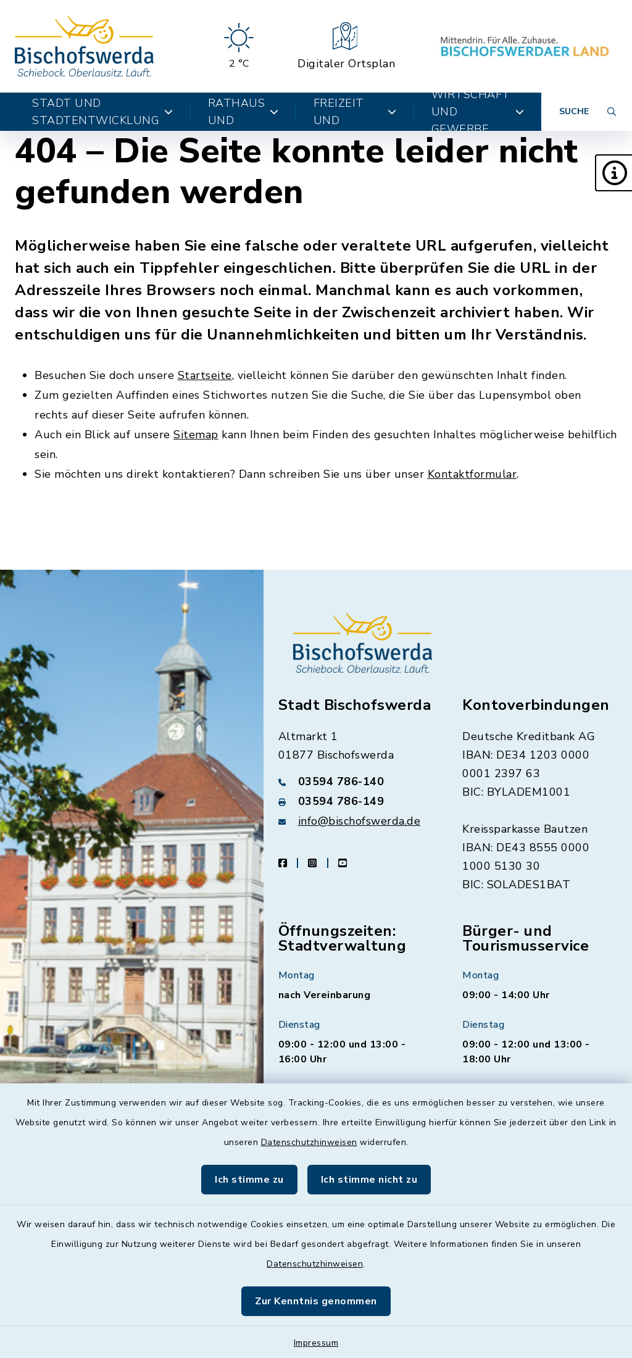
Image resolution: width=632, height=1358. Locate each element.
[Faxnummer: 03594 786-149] (355, 801)
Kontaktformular (472, 474)
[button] (613, 172)
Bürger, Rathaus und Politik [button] (243, 112)
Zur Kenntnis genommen (316, 1301)
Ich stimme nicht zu (369, 1179)
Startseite (205, 375)
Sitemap (195, 434)
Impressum (316, 1343)
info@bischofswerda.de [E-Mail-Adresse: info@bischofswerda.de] (359, 821)
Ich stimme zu (249, 1179)
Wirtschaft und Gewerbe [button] (478, 112)
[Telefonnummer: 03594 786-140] (355, 781)
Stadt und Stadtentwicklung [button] (102, 112)
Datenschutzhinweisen (309, 1142)
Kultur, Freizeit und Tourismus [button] (355, 112)
